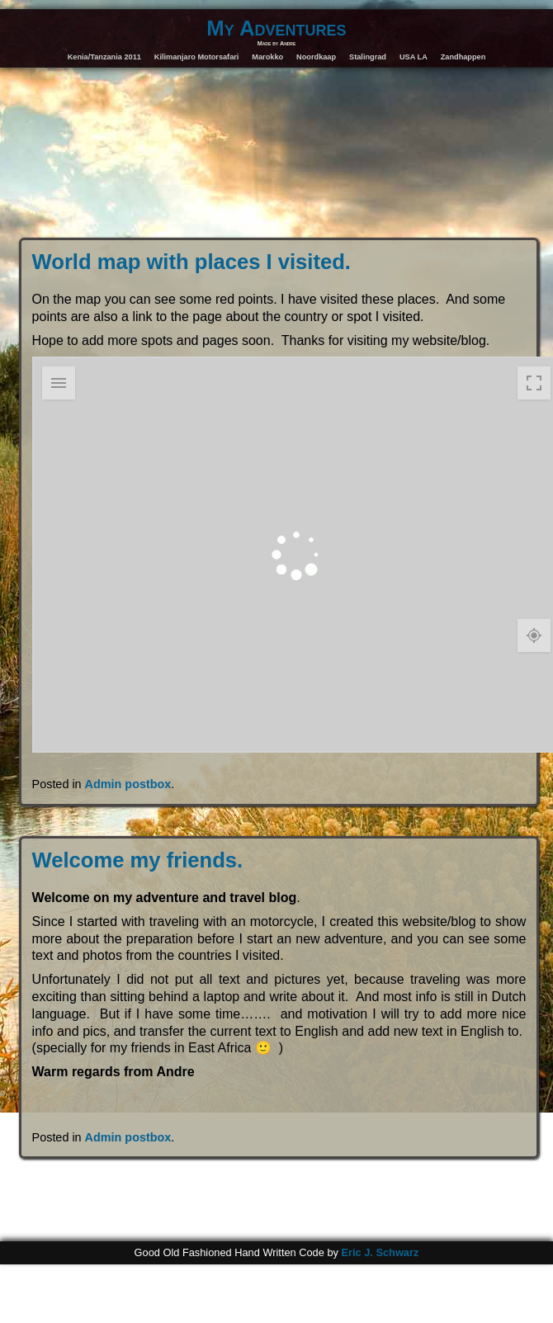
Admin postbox (128, 784)
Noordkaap (316, 57)
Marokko (267, 57)
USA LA (413, 57)
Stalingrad (367, 57)
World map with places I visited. (191, 261)
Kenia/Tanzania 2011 (104, 57)
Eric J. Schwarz (379, 1252)
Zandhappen (463, 57)
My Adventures (276, 28)
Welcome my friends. (137, 860)
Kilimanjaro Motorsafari (196, 57)
